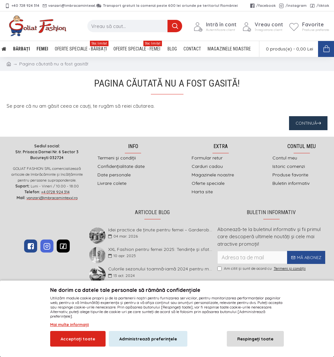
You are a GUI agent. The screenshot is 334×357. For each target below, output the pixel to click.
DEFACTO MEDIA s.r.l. (208, 303)
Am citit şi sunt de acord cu (262, 268)
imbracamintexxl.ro (150, 303)
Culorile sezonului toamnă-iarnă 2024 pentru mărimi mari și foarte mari (160, 269)
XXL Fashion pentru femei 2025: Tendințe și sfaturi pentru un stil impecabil (160, 249)
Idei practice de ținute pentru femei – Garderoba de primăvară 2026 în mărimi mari (160, 229)
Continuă (306, 123)
